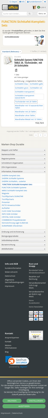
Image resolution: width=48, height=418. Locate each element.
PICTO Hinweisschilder (11, 205)
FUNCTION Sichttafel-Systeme (14, 188)
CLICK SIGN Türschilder (11, 211)
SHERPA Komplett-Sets (11, 176)
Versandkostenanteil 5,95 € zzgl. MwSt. (37, 285)
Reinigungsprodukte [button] (23, 236)
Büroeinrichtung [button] (23, 244)
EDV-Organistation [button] (23, 167)
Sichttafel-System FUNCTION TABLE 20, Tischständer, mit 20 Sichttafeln (28, 62)
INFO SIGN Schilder (10, 214)
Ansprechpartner (12, 337)
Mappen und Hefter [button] (23, 150)
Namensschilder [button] (23, 154)
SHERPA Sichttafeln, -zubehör (14, 181)
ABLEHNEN (12, 401)
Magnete (5, 193)
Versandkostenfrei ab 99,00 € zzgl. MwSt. (36, 294)
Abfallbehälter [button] (23, 249)
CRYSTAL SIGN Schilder (11, 217)
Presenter (6, 202)
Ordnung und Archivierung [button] (23, 232)
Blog (6, 352)
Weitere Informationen (11, 346)
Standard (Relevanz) (11, 51)
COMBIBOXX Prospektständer (14, 220)
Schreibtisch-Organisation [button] (23, 163)
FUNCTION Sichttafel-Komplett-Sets (17, 184)
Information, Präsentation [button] (23, 171)
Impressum (5, 413)
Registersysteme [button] (23, 158)
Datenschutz (17, 413)
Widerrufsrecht (11, 272)
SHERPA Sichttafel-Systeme (13, 178)
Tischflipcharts (8, 199)
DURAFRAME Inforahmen (12, 226)
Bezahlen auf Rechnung (34, 277)
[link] (17, 362)
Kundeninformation (13, 268)
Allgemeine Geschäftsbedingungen (14, 281)
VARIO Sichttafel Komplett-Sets (14, 191)
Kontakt (8, 341)
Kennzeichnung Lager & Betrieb (15, 223)
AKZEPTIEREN (24, 406)
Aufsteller (6, 208)
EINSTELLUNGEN (36, 401)
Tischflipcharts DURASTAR (12, 196)
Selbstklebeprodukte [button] (23, 240)
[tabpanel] (24, 253)
